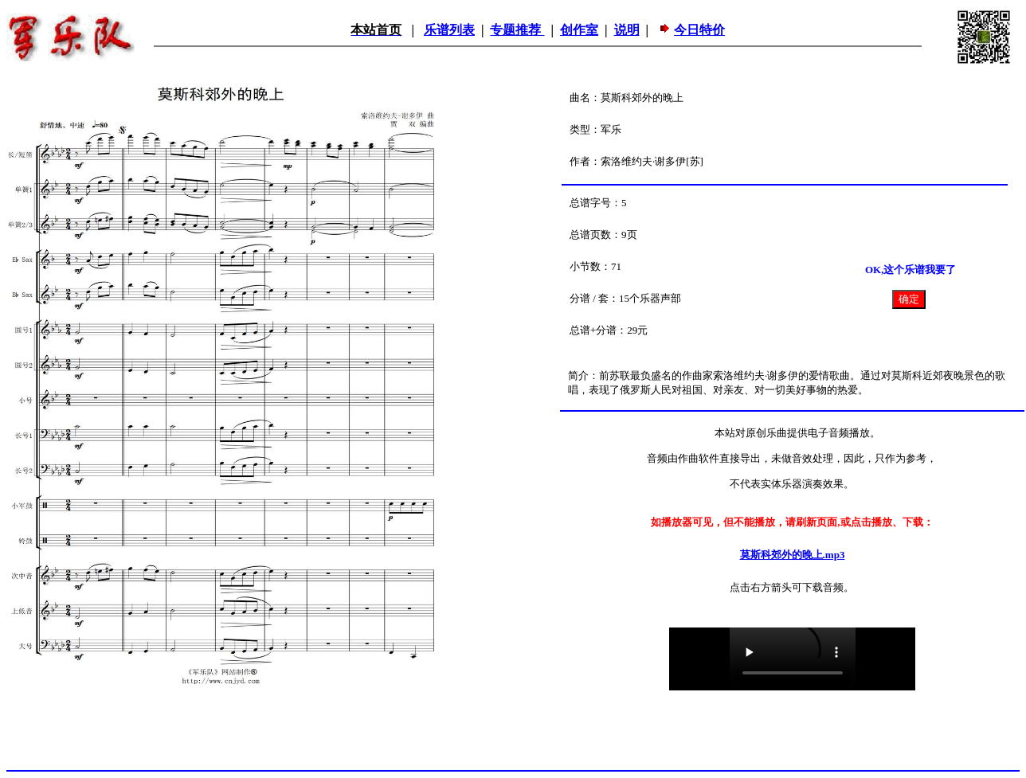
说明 (627, 30)
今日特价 (699, 30)
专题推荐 (517, 30)
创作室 (579, 30)
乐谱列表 (449, 30)
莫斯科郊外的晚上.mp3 (792, 555)
